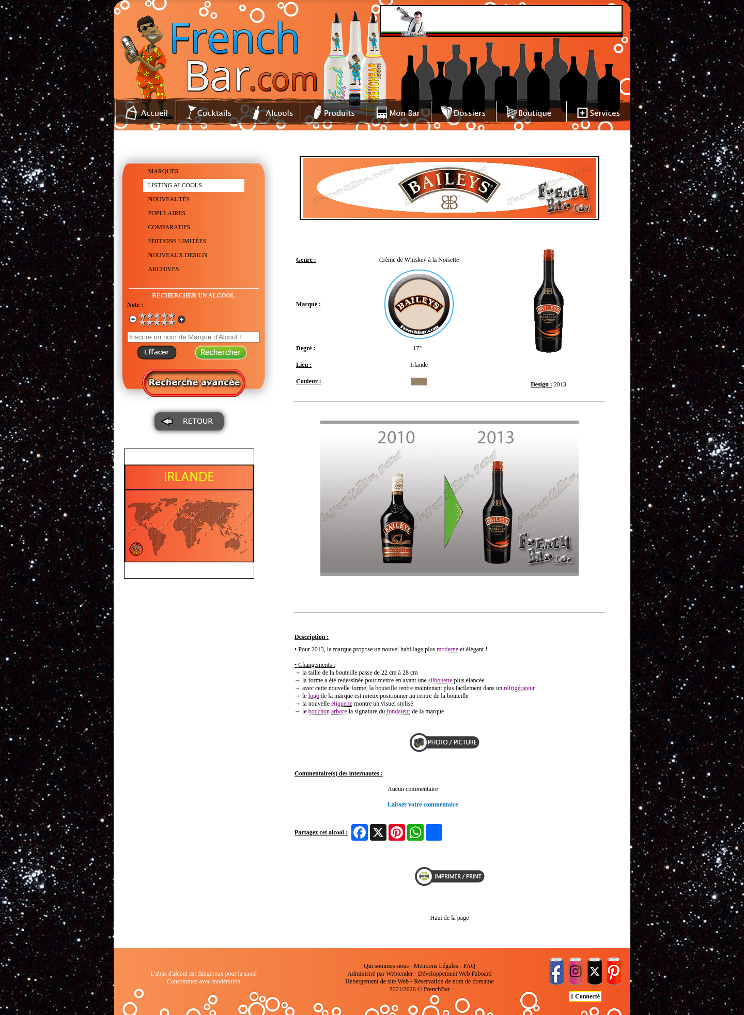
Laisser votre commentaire (423, 804)
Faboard (481, 973)
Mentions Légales (436, 965)
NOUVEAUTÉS (169, 199)
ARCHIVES (163, 269)
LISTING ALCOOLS (175, 185)
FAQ (469, 965)
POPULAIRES (167, 213)
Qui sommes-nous (386, 965)
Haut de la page (449, 917)
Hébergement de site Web (377, 981)
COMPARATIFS (169, 227)
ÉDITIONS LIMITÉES (177, 241)
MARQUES (163, 171)
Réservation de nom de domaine (454, 981)
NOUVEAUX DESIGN (178, 255)
